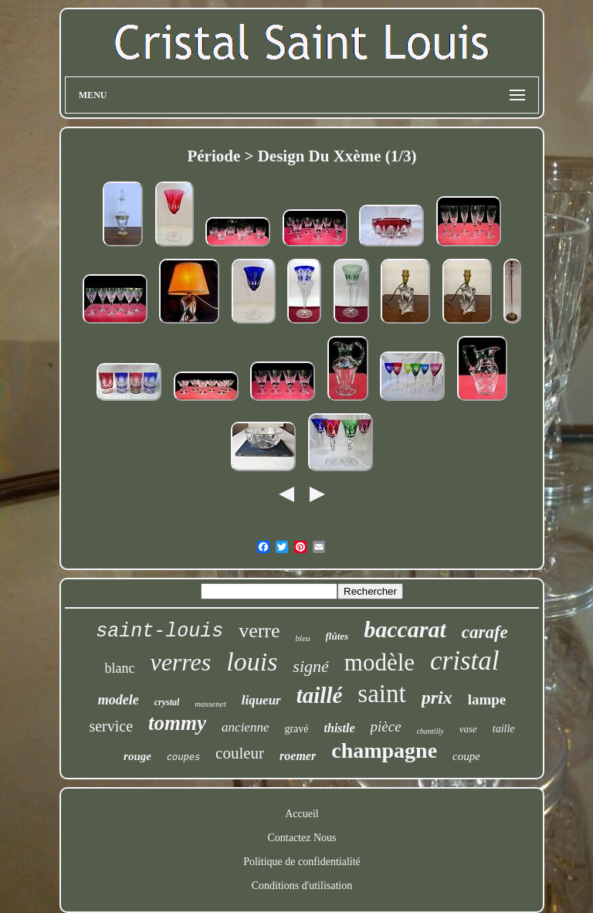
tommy (177, 723)
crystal (167, 702)
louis (251, 661)
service (111, 726)
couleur (239, 753)
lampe (487, 699)
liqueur (261, 700)
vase (468, 729)
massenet (210, 703)
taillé (319, 695)
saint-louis (159, 631)
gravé (296, 729)
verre (259, 630)
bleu (303, 638)
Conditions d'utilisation (302, 885)
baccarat (405, 629)
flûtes (337, 636)
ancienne (245, 727)
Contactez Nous (301, 837)
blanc (119, 668)
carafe (485, 632)
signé (310, 666)
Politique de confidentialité (302, 861)
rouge (137, 756)
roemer (298, 755)
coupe (466, 756)
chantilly (430, 731)
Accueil (302, 814)
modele (118, 700)
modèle (379, 662)
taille (504, 729)
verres (180, 662)
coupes (183, 757)
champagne (384, 750)
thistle (339, 728)
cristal (464, 661)
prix (437, 697)
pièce (386, 726)
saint (381, 694)
